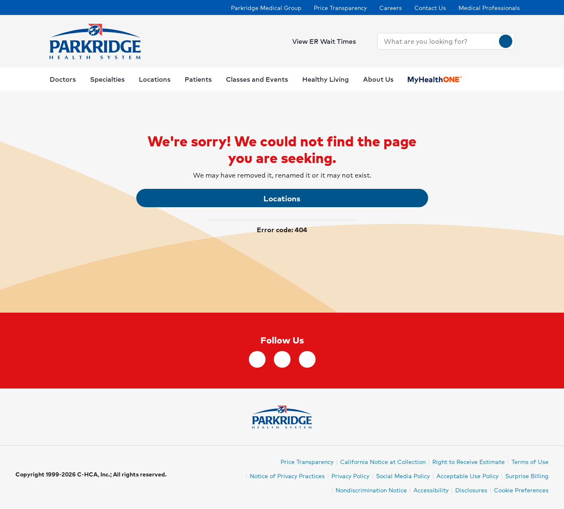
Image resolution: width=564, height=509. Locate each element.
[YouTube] (307, 359)
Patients (198, 79)
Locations (282, 198)
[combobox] (438, 41)
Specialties (107, 79)
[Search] (505, 41)
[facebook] (257, 359)
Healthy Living (325, 79)
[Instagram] (282, 359)
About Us (378, 79)
